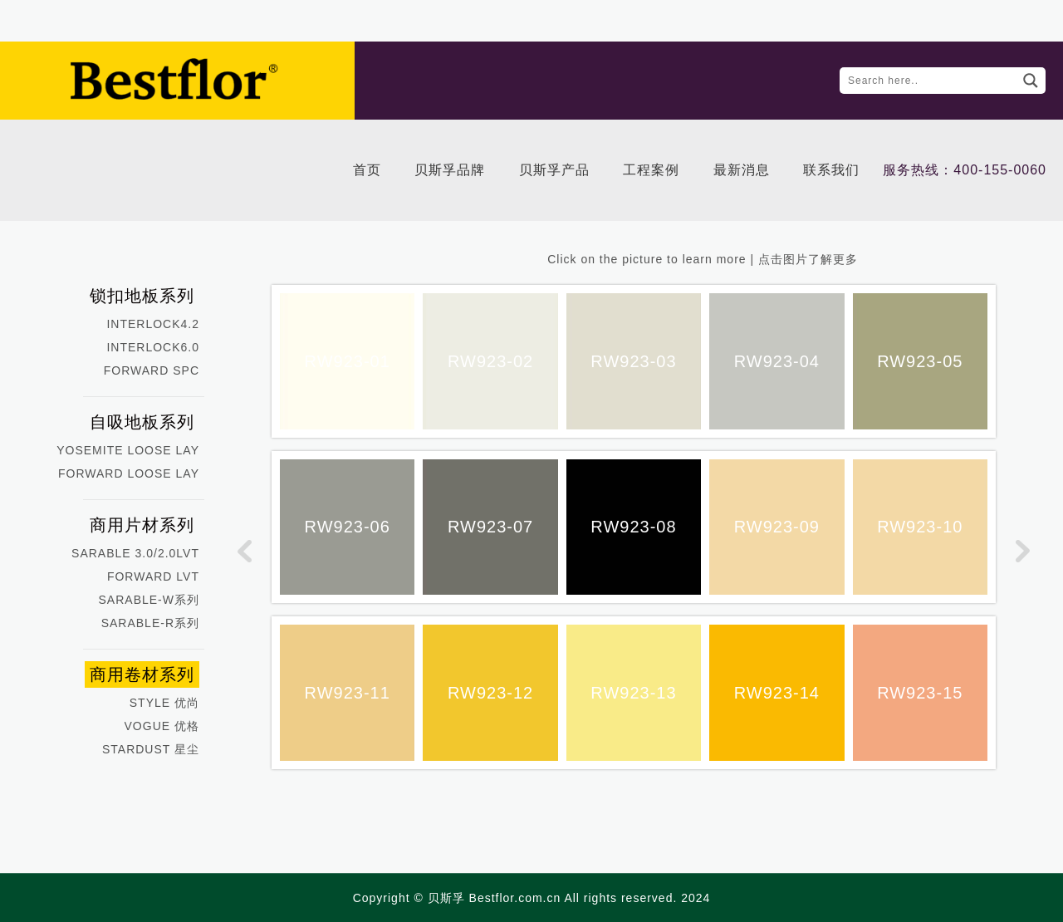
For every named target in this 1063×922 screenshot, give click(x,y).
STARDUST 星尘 (150, 749)
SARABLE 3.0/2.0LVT (135, 553)
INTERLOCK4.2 (152, 324)
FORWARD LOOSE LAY (128, 473)
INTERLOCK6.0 (152, 347)
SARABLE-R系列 (150, 623)
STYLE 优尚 (164, 702)
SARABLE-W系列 (149, 599)
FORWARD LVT (153, 576)
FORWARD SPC (151, 370)
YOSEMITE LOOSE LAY (127, 450)
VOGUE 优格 (162, 726)
